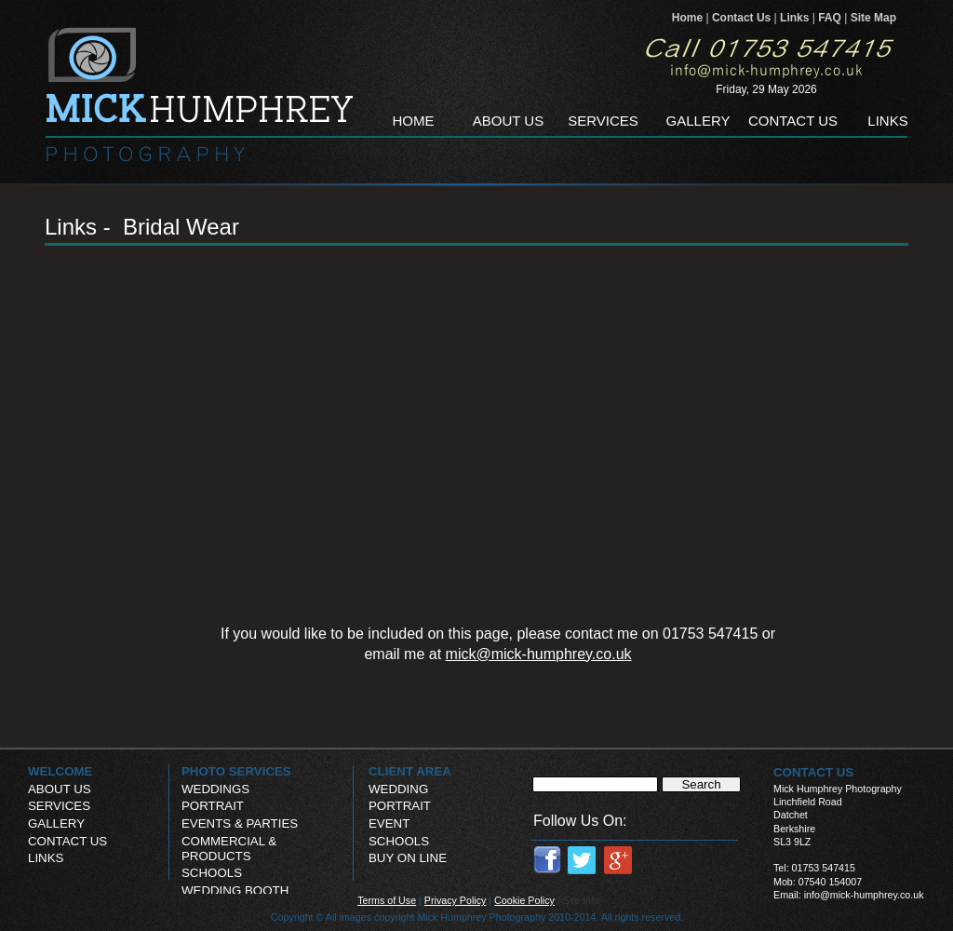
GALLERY (56, 823)
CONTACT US (67, 841)
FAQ (831, 17)
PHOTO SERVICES (236, 771)
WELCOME (60, 771)
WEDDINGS (215, 789)
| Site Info (578, 900)
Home (689, 17)
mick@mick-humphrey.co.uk (539, 654)
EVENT (389, 823)
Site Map (873, 17)
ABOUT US (59, 789)
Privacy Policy (455, 900)
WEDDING (398, 789)
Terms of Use (386, 900)
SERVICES (59, 806)
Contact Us (743, 17)
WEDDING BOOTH (235, 890)
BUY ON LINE (408, 858)
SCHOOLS (399, 841)
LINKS (45, 858)
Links (796, 17)
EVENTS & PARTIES (239, 823)
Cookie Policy (524, 900)
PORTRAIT (400, 806)
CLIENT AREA (410, 771)
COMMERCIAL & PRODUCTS (228, 848)
